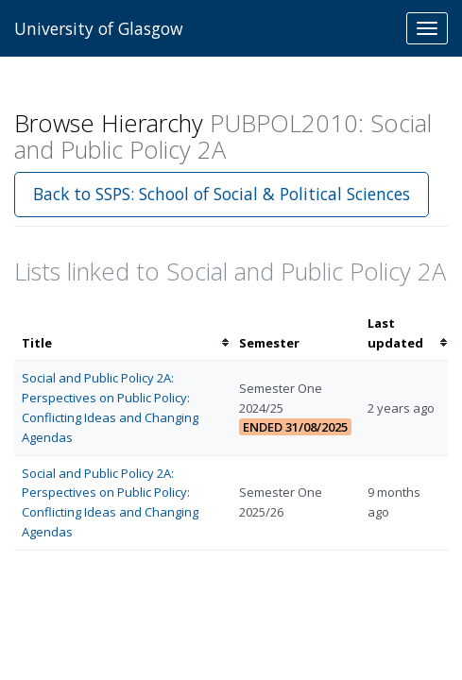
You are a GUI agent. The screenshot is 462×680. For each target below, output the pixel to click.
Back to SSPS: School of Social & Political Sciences (221, 193)
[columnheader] (122, 333)
